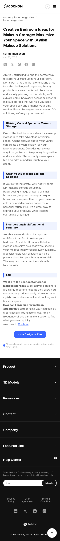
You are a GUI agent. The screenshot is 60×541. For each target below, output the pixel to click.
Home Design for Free (30, 334)
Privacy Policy (11, 500)
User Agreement (27, 500)
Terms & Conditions (46, 500)
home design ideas (24, 17)
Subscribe (49, 483)
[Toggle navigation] (54, 6)
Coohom (23, 324)
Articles (7, 17)
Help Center (12, 460)
